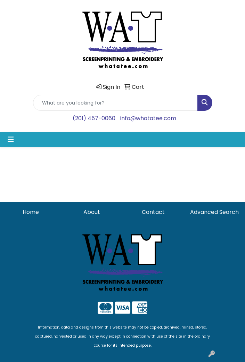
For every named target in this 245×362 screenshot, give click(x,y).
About (91, 212)
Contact (153, 212)
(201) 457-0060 (94, 118)
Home (31, 212)
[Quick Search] (115, 103)
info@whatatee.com (148, 118)
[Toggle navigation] (10, 139)
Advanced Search (214, 212)
